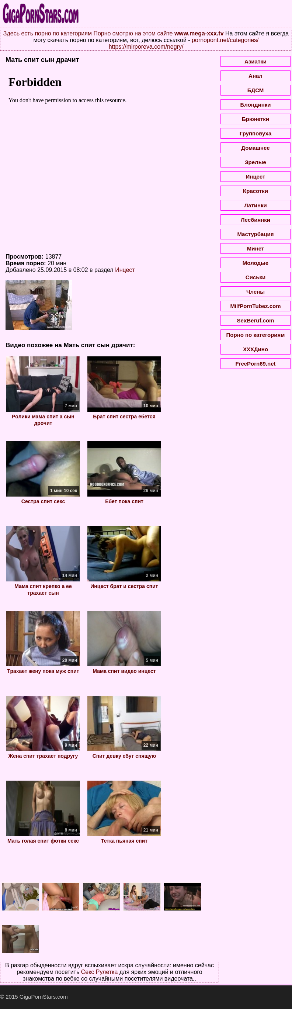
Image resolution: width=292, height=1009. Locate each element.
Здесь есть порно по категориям (47, 33)
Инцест (125, 270)
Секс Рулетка (99, 972)
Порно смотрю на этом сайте (133, 33)
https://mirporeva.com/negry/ (146, 47)
